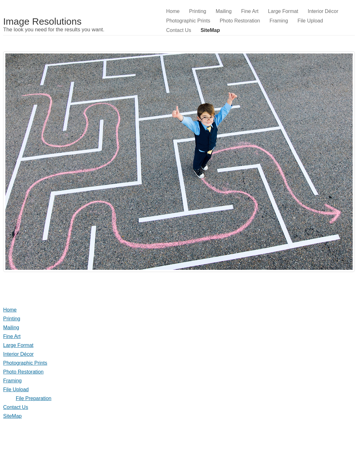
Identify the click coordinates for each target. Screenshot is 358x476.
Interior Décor (323, 11)
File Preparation (33, 398)
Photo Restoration (240, 20)
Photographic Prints (188, 20)
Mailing (224, 11)
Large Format (283, 11)
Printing (197, 11)
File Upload (310, 20)
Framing (278, 20)
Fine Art (249, 11)
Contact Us (178, 30)
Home (173, 11)
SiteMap (210, 30)
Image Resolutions (42, 21)
